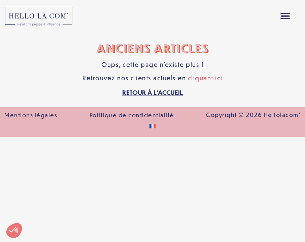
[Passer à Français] (152, 126)
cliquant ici (205, 78)
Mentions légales (30, 115)
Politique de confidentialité (132, 115)
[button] (285, 16)
